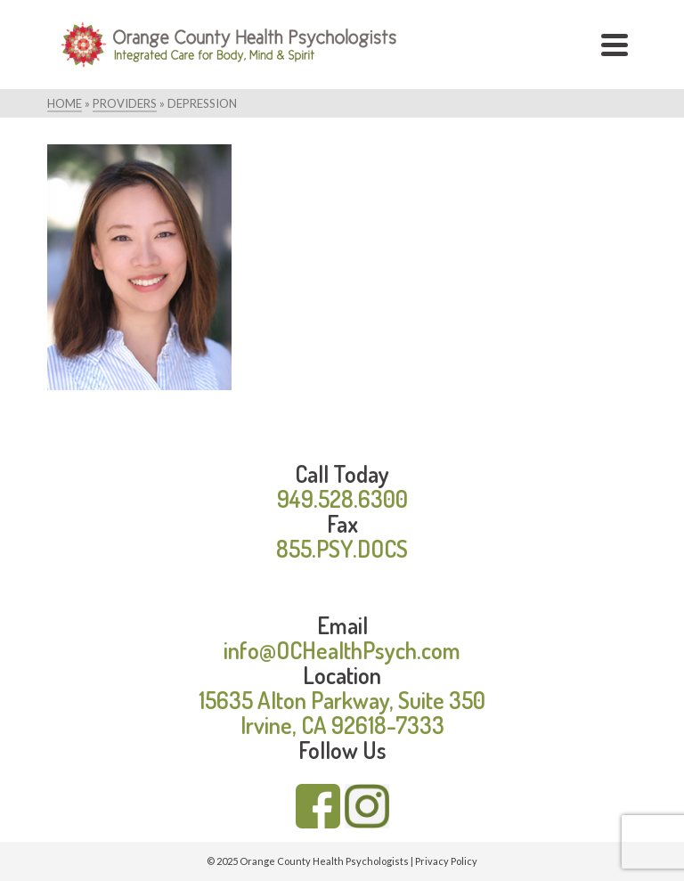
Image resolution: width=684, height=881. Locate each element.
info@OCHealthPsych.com (342, 650)
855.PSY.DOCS (342, 548)
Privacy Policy (446, 861)
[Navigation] (614, 44)
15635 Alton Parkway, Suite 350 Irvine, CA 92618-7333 (342, 712)
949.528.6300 (342, 498)
